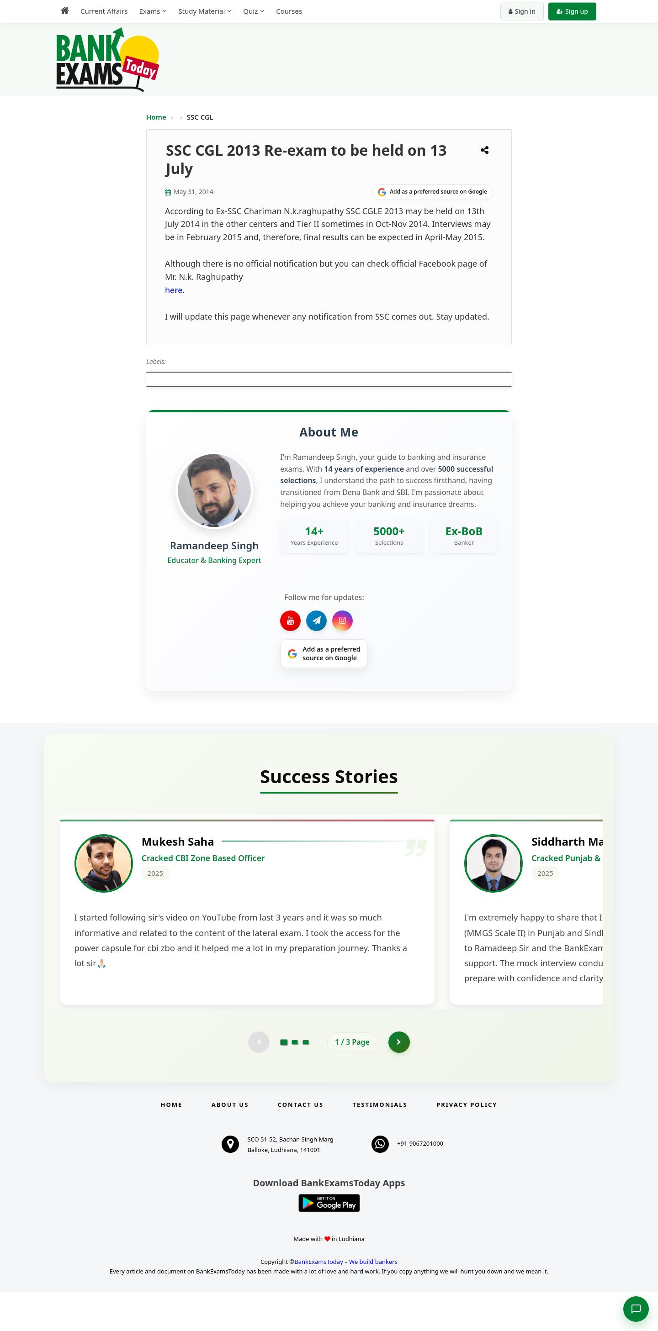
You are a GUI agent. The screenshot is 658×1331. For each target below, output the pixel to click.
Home (156, 116)
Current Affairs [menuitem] (103, 11)
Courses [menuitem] (289, 11)
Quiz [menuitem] (250, 11)
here (174, 289)
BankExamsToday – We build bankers (346, 1301)
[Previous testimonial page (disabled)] (258, 1080)
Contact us (301, 1144)
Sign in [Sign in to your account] (522, 11)
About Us (230, 1144)
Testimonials (380, 1144)
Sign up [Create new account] (572, 11)
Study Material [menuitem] (201, 11)
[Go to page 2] (295, 1081)
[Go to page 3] (305, 1081)
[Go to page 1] (284, 1081)
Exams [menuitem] (149, 11)
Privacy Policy (466, 1144)
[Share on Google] (432, 192)
